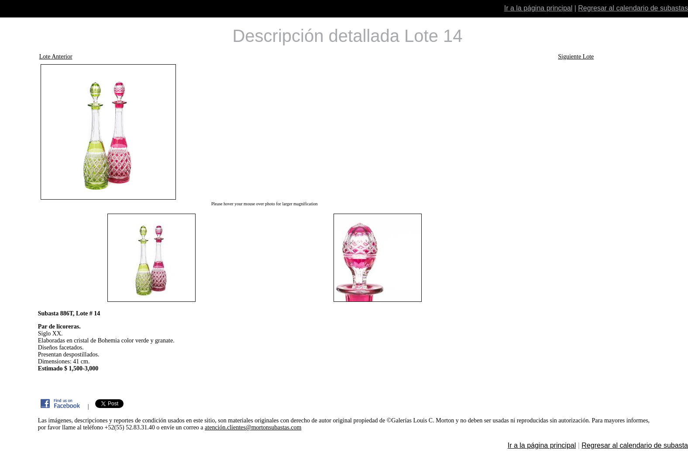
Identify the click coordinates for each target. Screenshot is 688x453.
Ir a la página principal (538, 8)
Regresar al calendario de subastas (633, 8)
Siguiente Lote (576, 56)
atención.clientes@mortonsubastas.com (253, 427)
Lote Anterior (55, 56)
